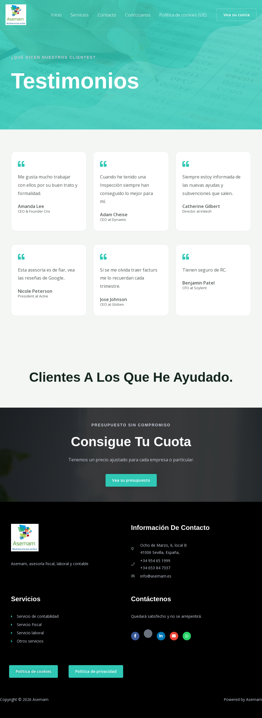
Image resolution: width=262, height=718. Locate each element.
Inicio (56, 15)
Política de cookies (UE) (183, 15)
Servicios (80, 15)
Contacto (107, 15)
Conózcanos (137, 15)
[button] (236, 15)
